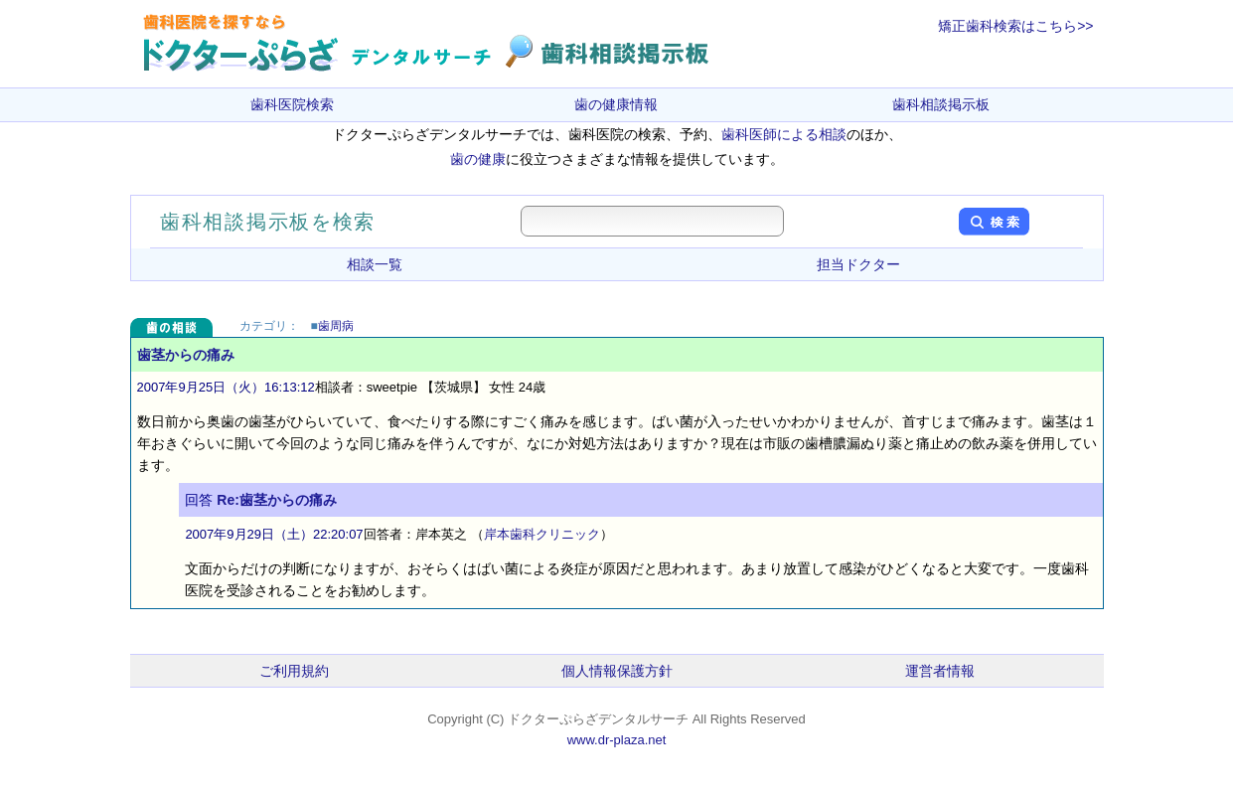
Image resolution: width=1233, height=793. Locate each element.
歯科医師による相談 (784, 134)
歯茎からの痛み (185, 355)
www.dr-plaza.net (617, 739)
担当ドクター (858, 264)
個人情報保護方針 (617, 671)
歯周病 (336, 326)
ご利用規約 (294, 671)
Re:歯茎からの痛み (277, 500)
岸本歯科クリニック (542, 534)
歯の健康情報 (616, 104)
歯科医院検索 (292, 104)
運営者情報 (940, 671)
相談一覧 (374, 264)
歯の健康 (478, 159)
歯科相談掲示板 (941, 104)
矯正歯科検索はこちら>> (1015, 26)
